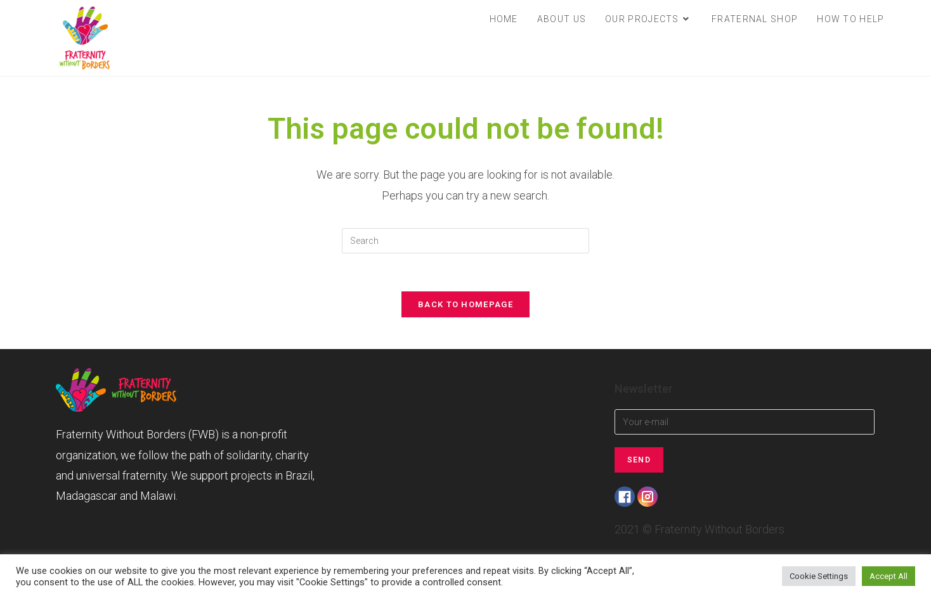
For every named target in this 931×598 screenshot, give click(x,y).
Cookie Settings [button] (819, 576)
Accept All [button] (888, 576)
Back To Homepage (465, 304)
